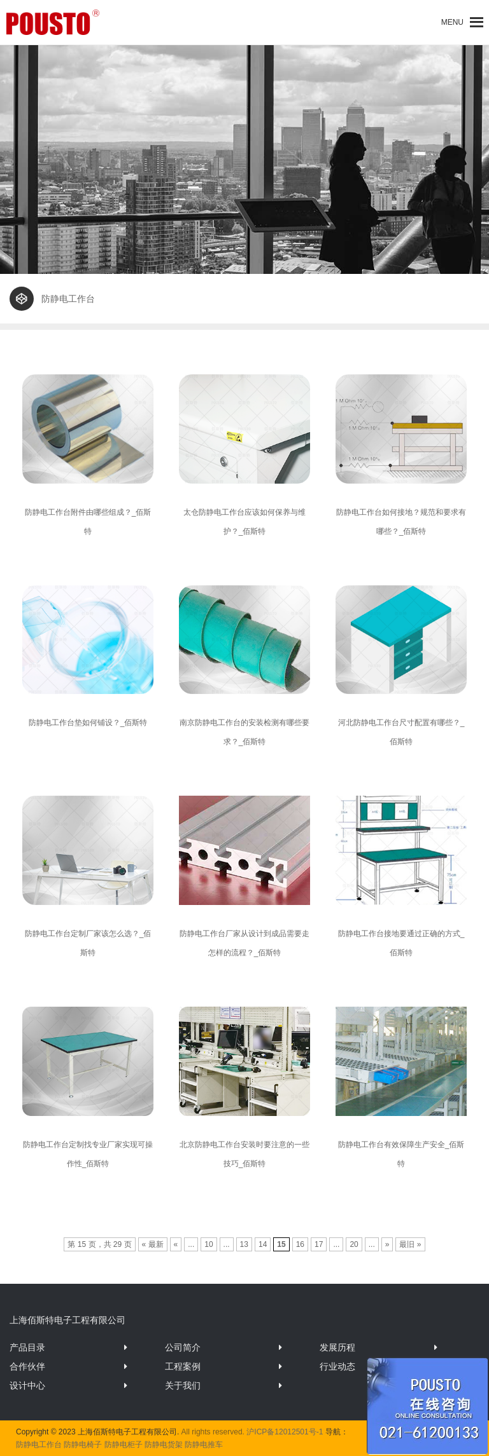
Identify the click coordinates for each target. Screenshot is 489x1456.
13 (244, 1244)
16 (300, 1244)
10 (208, 1244)
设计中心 (27, 1385)
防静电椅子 (83, 1444)
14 (263, 1244)
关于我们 (183, 1385)
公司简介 (183, 1347)
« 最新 (153, 1244)
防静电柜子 (123, 1444)
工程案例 (183, 1366)
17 (319, 1244)
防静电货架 (164, 1444)
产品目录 (27, 1347)
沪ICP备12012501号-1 (284, 1431)
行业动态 (337, 1366)
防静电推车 (204, 1444)
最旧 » (410, 1244)
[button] (452, 22)
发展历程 (337, 1347)
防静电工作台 (39, 1444)
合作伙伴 (27, 1366)
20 (354, 1244)
